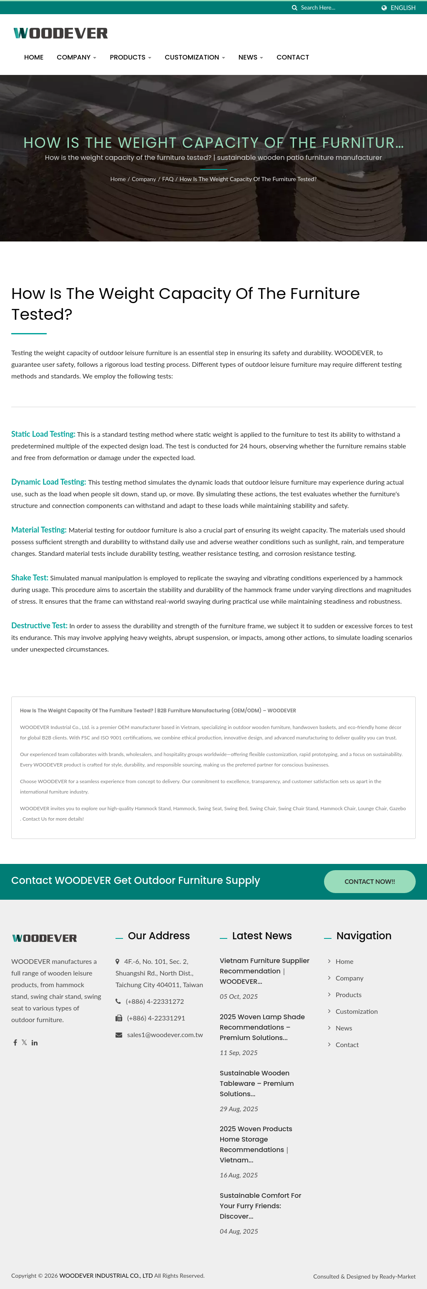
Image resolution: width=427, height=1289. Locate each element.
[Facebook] (15, 1042)
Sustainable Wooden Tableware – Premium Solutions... (257, 1083)
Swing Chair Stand (298, 808)
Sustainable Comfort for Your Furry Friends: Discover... (260, 1206)
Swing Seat (210, 808)
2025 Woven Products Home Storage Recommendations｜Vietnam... (256, 1144)
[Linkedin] (35, 1042)
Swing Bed (235, 808)
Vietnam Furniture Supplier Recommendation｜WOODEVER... (264, 971)
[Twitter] (24, 1042)
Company (76, 57)
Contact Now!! (369, 881)
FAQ (168, 178)
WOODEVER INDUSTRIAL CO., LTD (106, 1275)
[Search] (338, 8)
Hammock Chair (337, 808)
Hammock (184, 808)
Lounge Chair (372, 808)
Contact (292, 57)
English (403, 8)
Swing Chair (263, 808)
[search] (295, 8)
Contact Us (35, 819)
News (251, 57)
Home (33, 57)
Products (130, 57)
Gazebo (397, 808)
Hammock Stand (153, 808)
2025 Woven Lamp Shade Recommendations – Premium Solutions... (262, 1027)
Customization (195, 57)
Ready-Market (397, 1276)
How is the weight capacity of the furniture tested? (248, 178)
